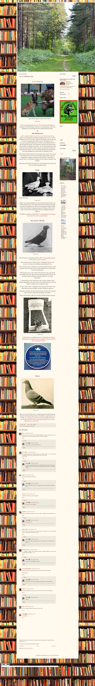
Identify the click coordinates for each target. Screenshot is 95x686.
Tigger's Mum (25, 529)
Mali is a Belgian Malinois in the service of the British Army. (35, 136)
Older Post (54, 646)
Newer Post (21, 646)
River (23, 433)
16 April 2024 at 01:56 (29, 588)
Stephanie (24, 511)
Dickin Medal (32, 426)
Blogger (57, 655)
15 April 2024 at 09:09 (34, 443)
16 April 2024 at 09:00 (34, 483)
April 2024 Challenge (41, 125)
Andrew (23, 475)
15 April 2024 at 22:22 (36, 568)
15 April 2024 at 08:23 (31, 452)
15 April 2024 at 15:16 (31, 493)
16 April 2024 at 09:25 (34, 597)
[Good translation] (3, 664)
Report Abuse (63, 97)
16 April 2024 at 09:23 (34, 539)
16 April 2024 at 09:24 (34, 559)
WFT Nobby (24, 452)
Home (38, 646)
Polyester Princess (25, 549)
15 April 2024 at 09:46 (30, 475)
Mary (23, 606)
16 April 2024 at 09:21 (34, 520)
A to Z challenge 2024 (25, 426)
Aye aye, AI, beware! (63, 226)
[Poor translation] (7, 664)
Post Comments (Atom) (28, 648)
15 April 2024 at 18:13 (34, 549)
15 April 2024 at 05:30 (29, 433)
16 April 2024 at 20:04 (29, 606)
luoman (49, 655)
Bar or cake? (63, 185)
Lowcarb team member (26, 568)
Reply (23, 438)
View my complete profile (64, 89)
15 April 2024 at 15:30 (30, 511)
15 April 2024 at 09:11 (34, 463)
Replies (25, 440)
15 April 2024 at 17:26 (32, 529)
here (48, 127)
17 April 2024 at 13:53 (31, 614)
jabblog (23, 6)
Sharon (23, 588)
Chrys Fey (24, 493)
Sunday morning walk (65, 157)
